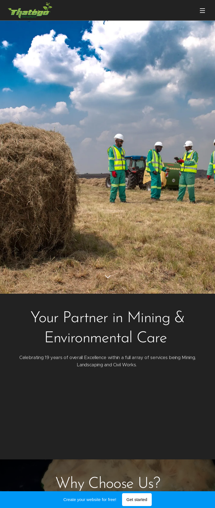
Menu (202, 10)
